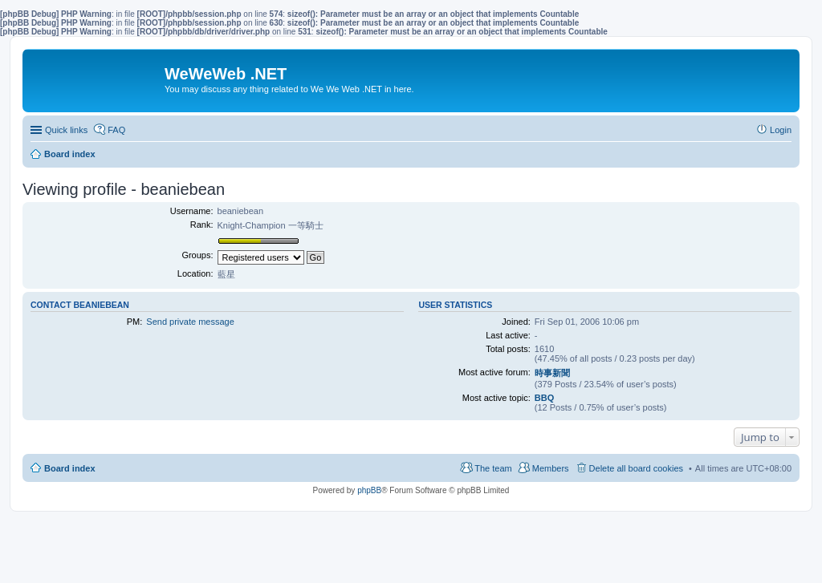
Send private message (190, 321)
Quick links (66, 130)
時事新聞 (552, 373)
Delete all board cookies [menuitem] (636, 468)
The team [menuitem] (492, 468)
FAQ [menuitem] (116, 130)
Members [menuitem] (550, 468)
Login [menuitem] (780, 130)
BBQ (544, 398)
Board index (70, 468)
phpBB (369, 490)
